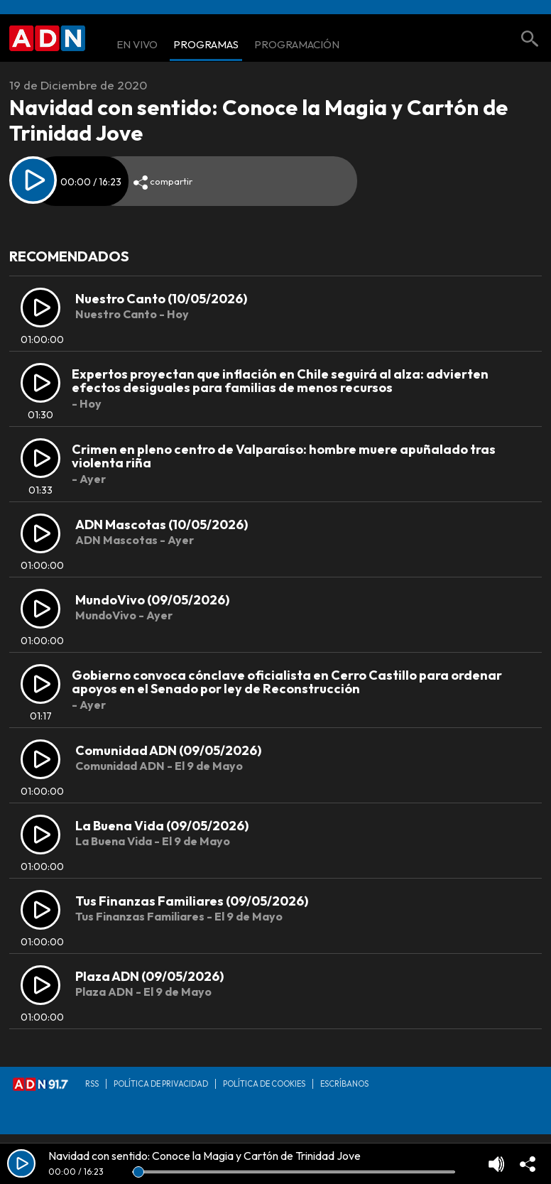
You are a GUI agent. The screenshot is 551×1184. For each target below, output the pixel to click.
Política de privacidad (161, 1084)
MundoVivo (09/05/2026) (152, 600)
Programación (296, 45)
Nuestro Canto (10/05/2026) (161, 298)
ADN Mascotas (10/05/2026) (161, 524)
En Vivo (137, 45)
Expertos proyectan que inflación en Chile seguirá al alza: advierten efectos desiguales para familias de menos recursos (280, 381)
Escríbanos (344, 1084)
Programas (206, 45)
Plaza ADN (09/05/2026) (149, 976)
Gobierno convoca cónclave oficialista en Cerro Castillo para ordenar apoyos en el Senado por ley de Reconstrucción (287, 682)
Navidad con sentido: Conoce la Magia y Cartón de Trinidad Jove (204, 1155)
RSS (92, 1084)
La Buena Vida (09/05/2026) (162, 826)
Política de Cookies (264, 1084)
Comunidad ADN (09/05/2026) (168, 750)
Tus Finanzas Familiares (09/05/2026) (191, 901)
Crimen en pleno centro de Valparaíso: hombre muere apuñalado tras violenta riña (284, 456)
